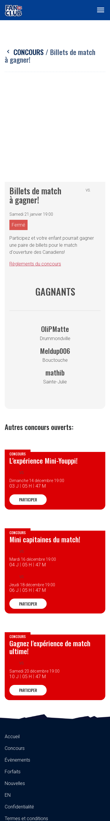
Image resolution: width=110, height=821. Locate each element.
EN (8, 702)
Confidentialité (19, 713)
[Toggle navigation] (100, 10)
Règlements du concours (35, 170)
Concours (25, 52)
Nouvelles (15, 690)
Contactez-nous (21, 748)
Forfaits (13, 678)
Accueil (12, 643)
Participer (28, 406)
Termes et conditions (26, 725)
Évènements (17, 666)
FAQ (9, 737)
